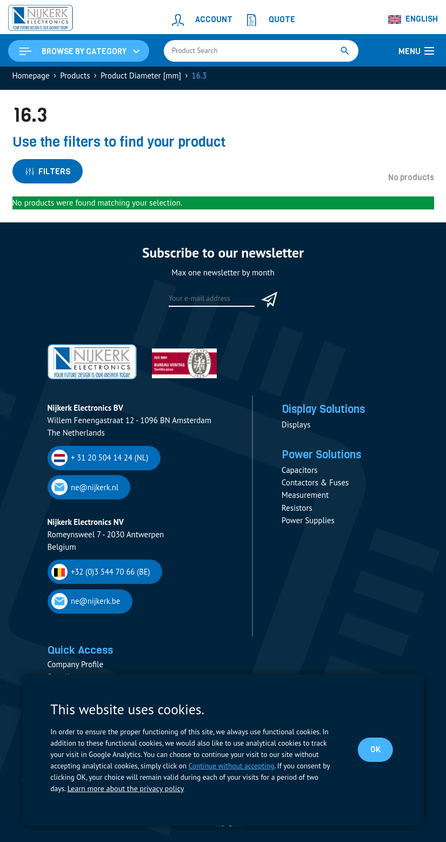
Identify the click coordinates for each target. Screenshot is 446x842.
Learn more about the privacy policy (123, 789)
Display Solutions (329, 414)
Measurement (305, 503)
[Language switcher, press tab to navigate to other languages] (413, 19)
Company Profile (76, 665)
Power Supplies (308, 528)
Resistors (297, 515)
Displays (296, 430)
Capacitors (299, 478)
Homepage (31, 79)
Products (75, 79)
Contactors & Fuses (315, 490)
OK (376, 750)
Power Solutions (327, 462)
